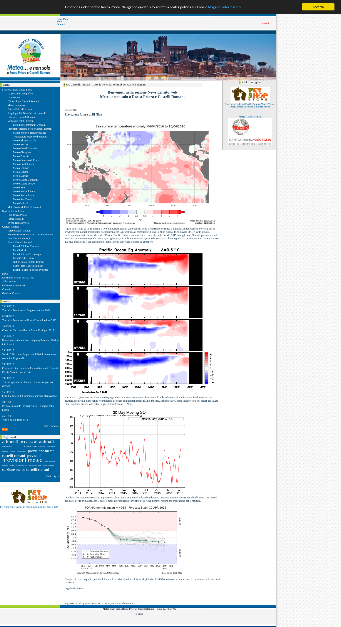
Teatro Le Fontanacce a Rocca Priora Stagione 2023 (29, 320)
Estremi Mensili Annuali (20, 109)
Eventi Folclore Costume (26, 246)
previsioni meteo (22, 459)
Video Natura (9, 281)
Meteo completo (16, 105)
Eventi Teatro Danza (23, 258)
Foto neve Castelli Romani (21, 117)
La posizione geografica (20, 93)
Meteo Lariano (20, 171)
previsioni (34, 456)
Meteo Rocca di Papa (24, 191)
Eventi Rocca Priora (18, 222)
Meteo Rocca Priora (23, 195)
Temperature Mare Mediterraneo (30, 136)
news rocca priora (101, 603)
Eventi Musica (20, 250)
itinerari (12, 452)
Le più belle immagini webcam (29, 124)
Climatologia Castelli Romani (23, 101)
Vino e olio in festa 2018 (15, 419)
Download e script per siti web (18, 277)
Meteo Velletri (20, 203)
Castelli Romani (10, 226)
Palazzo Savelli (16, 218)
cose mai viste (18, 447)
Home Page (62, 19)
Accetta (318, 7)
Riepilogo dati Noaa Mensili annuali (27, 113)
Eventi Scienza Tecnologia (27, 254)
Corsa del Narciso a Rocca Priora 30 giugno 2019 (28, 330)
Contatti (61, 24)
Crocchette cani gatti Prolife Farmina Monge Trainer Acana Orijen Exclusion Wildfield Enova (250, 105)
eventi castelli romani (34, 446)
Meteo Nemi (19, 187)
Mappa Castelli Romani (250, 116)
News (59, 21)
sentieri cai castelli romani (18, 465)
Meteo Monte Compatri (25, 179)
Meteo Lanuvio (21, 167)
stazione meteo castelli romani (25, 469)
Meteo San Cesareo (23, 199)
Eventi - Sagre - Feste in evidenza (30, 269)
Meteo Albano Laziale (24, 140)
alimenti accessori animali (28, 441)
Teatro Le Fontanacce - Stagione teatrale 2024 (26, 310)
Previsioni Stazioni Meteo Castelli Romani (30, 128)
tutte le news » (51, 426)
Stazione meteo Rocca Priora (17, 89)
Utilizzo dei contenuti (13, 285)
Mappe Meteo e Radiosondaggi (29, 132)
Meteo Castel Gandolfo (25, 148)
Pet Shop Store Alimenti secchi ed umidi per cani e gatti (29, 506)
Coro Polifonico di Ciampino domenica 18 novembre (30, 395)
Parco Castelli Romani (19, 230)
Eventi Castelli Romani (20, 242)
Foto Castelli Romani (19, 238)
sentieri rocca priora (48, 465)
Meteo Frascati (21, 156)
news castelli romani (122, 603)
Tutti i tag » (52, 476)
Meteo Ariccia (20, 144)
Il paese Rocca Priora (13, 211)
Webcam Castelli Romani (21, 120)
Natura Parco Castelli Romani (28, 261)
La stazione (14, 97)
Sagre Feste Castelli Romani (28, 265)
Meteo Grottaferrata (23, 164)
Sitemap (139, 613)
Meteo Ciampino (22, 152)
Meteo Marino (20, 175)
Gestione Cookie (11, 293)
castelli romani (7, 447)
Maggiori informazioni (224, 7)
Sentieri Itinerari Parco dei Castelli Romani (30, 234)
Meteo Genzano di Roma (26, 160)
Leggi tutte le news (75, 588)
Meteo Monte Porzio (24, 183)
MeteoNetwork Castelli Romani (24, 207)
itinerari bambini (21, 451)
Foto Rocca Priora (17, 214)
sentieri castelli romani (35, 465)
